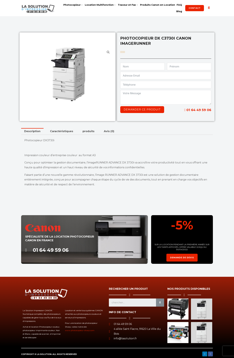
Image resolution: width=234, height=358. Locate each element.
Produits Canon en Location (157, 4)
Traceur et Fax (127, 4)
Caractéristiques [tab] (61, 131)
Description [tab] (32, 131)
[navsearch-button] (209, 8)
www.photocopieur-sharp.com (79, 330)
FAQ (179, 4)
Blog (179, 11)
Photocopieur (72, 4)
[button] (108, 52)
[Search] (160, 302)
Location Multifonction (100, 4)
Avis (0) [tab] (109, 131)
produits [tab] (88, 131)
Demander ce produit (142, 109)
